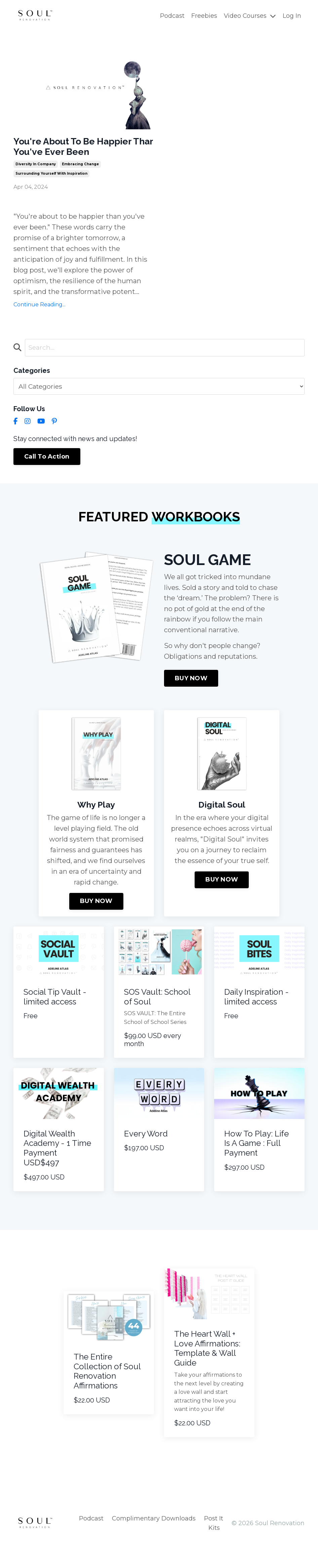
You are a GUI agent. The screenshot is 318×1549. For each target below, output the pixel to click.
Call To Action (47, 459)
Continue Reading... (39, 307)
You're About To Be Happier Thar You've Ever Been (79, 148)
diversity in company (35, 167)
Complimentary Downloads (154, 1522)
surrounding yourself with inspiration (51, 176)
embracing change (80, 167)
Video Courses (249, 15)
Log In (292, 15)
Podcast (171, 15)
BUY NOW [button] (191, 682)
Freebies (203, 15)
